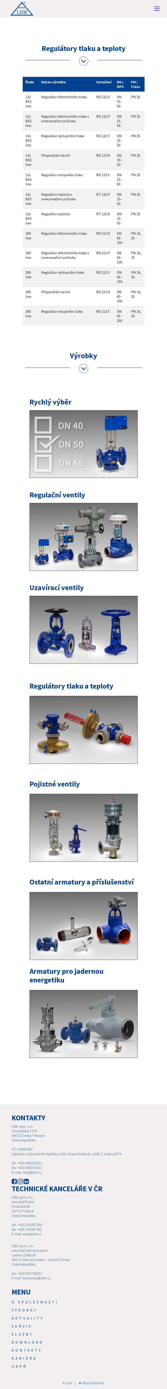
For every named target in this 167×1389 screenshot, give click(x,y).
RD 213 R (103, 292)
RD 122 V (103, 136)
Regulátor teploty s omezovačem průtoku (58, 196)
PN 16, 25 (136, 235)
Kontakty (27, 1350)
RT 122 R (103, 214)
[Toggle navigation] (157, 8)
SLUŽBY (22, 1334)
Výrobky (24, 1310)
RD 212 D (103, 233)
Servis (22, 1326)
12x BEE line (28, 101)
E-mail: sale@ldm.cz (27, 1172)
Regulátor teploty (55, 214)
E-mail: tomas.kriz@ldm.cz (31, 1278)
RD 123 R (103, 155)
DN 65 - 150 (120, 238)
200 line (28, 235)
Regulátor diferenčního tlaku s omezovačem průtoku (65, 118)
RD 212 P (103, 253)
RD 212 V (103, 272)
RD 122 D (103, 97)
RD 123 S (103, 175)
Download (28, 1342)
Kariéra (24, 1358)
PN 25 (135, 97)
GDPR (19, 1366)
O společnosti (35, 1302)
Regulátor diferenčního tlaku (64, 97)
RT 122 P (103, 194)
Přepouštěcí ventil (55, 155)
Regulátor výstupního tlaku (62, 136)
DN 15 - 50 (120, 101)
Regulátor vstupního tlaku (62, 175)
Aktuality (28, 1318)
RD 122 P (103, 116)
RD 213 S (103, 311)
